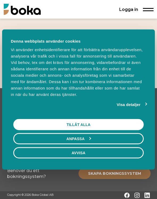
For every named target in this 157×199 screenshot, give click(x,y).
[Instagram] (137, 195)
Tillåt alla (78, 125)
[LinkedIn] (147, 195)
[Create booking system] (114, 173)
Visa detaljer (129, 104)
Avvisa (78, 153)
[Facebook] (127, 195)
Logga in (128, 9)
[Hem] (22, 9)
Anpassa (79, 139)
